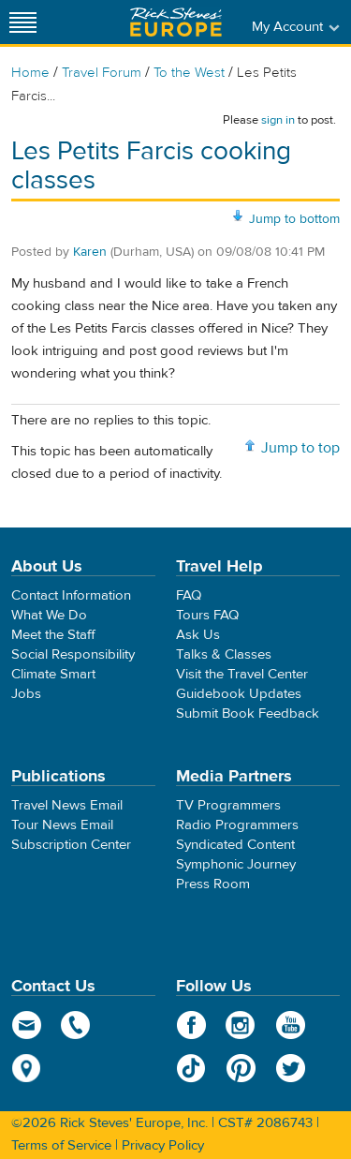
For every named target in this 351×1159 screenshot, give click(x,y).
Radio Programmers (237, 825)
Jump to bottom (294, 219)
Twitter (290, 1068)
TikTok (191, 1068)
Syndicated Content (235, 845)
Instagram (241, 1025)
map (26, 1068)
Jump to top (300, 447)
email (26, 1025)
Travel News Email (67, 805)
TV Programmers (228, 805)
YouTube (290, 1025)
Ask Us (198, 635)
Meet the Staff (53, 635)
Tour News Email (62, 825)
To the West (189, 73)
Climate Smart (53, 674)
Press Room (213, 884)
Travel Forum (101, 73)
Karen (90, 252)
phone (76, 1025)
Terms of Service (61, 1145)
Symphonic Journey (236, 864)
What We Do (49, 615)
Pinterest (241, 1068)
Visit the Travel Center (242, 674)
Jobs (26, 694)
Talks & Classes (223, 654)
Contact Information (71, 595)
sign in (278, 119)
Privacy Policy (163, 1145)
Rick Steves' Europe (176, 22)
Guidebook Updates (238, 694)
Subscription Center (71, 845)
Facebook (191, 1025)
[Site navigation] (23, 22)
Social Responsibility (73, 654)
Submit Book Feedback (247, 713)
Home (30, 73)
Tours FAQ (207, 615)
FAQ (188, 595)
